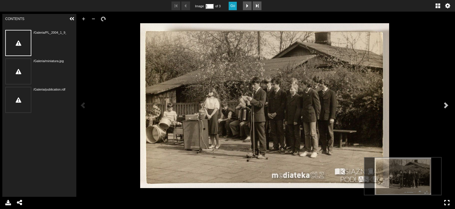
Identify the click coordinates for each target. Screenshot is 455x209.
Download (8, 202)
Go (232, 6)
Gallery (438, 5)
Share (19, 202)
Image (199, 6)
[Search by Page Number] (209, 6)
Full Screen (447, 202)
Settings (447, 5)
